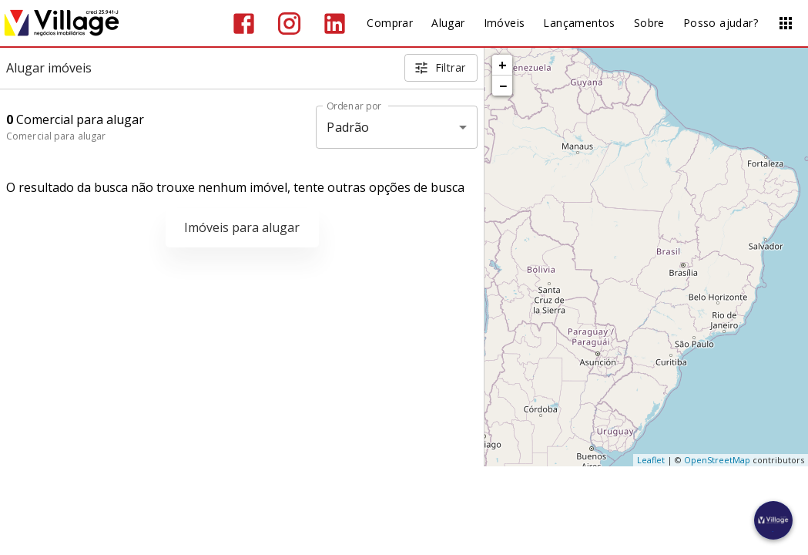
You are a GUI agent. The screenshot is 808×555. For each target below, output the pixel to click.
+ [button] (502, 65)
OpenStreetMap (717, 460)
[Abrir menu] (785, 23)
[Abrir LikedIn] (334, 23)
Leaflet (651, 460)
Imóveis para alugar (242, 227)
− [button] (503, 85)
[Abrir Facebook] (243, 23)
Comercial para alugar (56, 136)
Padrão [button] (348, 127)
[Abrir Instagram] (289, 23)
